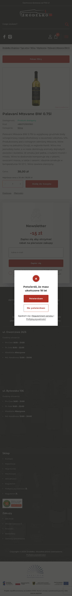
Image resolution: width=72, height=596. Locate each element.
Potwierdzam (36, 298)
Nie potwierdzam (36, 308)
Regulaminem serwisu (42, 316)
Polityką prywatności (36, 319)
